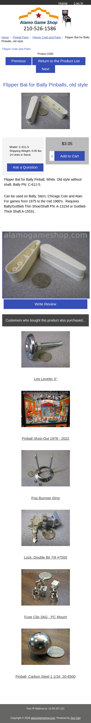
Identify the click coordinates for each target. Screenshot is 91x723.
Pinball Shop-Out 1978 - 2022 (45, 438)
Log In (78, 3)
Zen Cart (76, 718)
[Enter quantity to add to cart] (52, 156)
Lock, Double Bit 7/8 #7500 (45, 557)
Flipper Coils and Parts (47, 37)
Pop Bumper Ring (45, 498)
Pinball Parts (21, 37)
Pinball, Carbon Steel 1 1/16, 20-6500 (45, 676)
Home (62, 3)
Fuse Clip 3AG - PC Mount (45, 617)
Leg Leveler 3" (45, 379)
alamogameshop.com (43, 718)
